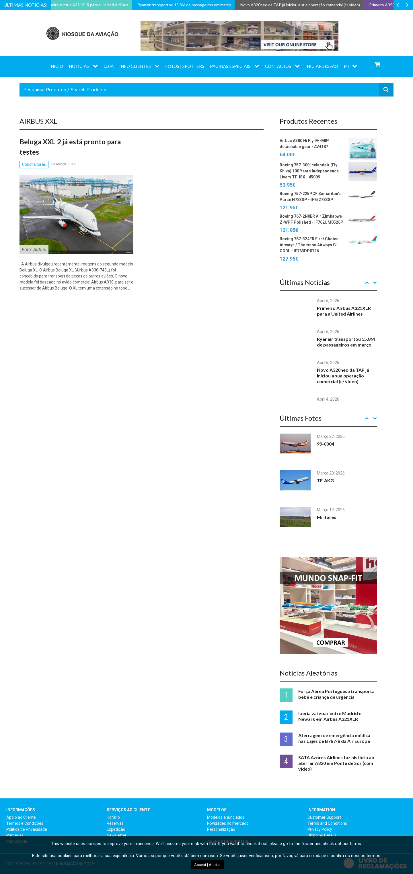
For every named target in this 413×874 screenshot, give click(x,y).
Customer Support (324, 817)
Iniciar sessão (321, 66)
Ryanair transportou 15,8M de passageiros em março (346, 341)
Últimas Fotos (301, 418)
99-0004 (325, 443)
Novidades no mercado (228, 823)
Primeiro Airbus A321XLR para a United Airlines (344, 310)
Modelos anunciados (225, 817)
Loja (109, 66)
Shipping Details (321, 835)
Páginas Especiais (230, 66)
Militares (326, 517)
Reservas (115, 823)
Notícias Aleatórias (308, 673)
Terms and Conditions (327, 823)
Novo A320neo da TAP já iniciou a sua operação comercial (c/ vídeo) (343, 375)
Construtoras (34, 164)
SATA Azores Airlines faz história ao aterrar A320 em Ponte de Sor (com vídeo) (336, 763)
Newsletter (116, 835)
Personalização (221, 829)
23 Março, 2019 (63, 164)
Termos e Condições (24, 823)
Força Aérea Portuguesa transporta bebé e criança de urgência (336, 694)
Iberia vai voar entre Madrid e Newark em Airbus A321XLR (329, 716)
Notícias (79, 66)
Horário (113, 817)
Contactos (278, 66)
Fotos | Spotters (184, 66)
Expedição (116, 829)
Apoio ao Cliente (21, 817)
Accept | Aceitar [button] (207, 865)
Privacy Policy (319, 829)
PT (347, 66)
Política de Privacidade (26, 829)
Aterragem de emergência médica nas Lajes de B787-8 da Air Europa (334, 738)
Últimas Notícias (305, 282)
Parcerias (15, 835)
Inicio (56, 66)
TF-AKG (325, 480)
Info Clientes (135, 66)
